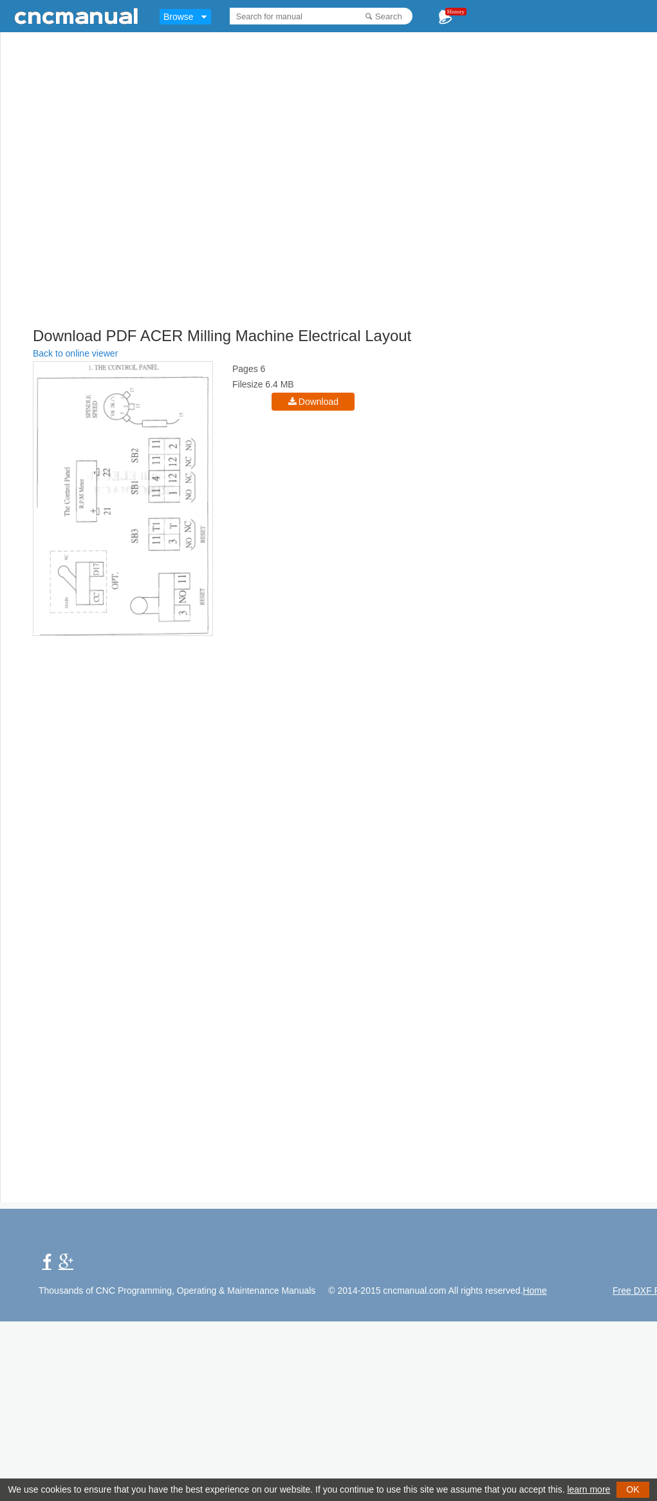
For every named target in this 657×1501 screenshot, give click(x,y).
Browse (178, 17)
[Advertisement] (120, 201)
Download (318, 401)
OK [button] (632, 1489)
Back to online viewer (75, 353)
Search (388, 16)
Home (534, 1290)
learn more (588, 1489)
